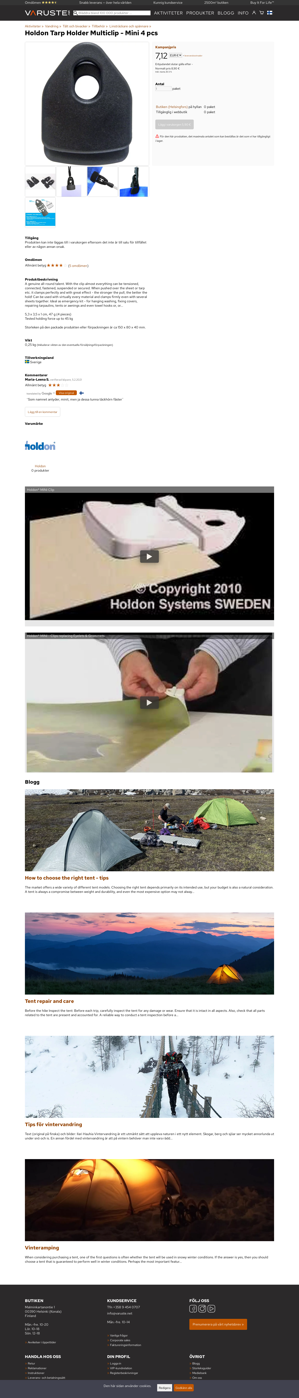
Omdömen (41, 2)
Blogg (196, 1363)
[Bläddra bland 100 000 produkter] (112, 13)
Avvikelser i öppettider (42, 1342)
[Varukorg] (261, 13)
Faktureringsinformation (125, 1345)
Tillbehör (100, 26)
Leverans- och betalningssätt (46, 1378)
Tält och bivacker (76, 26)
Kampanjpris (165, 47)
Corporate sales (120, 1340)
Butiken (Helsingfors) (172, 107)
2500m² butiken (216, 2)
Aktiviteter (168, 13)
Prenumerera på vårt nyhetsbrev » (218, 1324)
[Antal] (163, 88)
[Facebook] (193, 1309)
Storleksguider (201, 1368)
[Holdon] (40, 454)
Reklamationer (37, 1368)
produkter (200, 13)
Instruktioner (36, 1373)
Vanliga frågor (119, 1335)
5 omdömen (78, 266)
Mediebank (199, 1373)
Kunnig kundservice (168, 2)
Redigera (164, 1388)
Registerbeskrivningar (124, 1373)
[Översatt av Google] (39, 393)
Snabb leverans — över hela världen (105, 2)
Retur (31, 1363)
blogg (226, 13)
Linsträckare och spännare (130, 26)
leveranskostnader (193, 55)
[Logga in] (254, 12)
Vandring (53, 26)
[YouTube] (211, 1309)
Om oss (197, 1378)
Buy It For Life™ (262, 2)
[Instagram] (202, 1309)
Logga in (115, 1363)
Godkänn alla (183, 1388)
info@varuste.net (119, 1313)
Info (243, 13)
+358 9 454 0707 (126, 1307)
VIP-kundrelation (121, 1368)
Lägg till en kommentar (42, 412)
